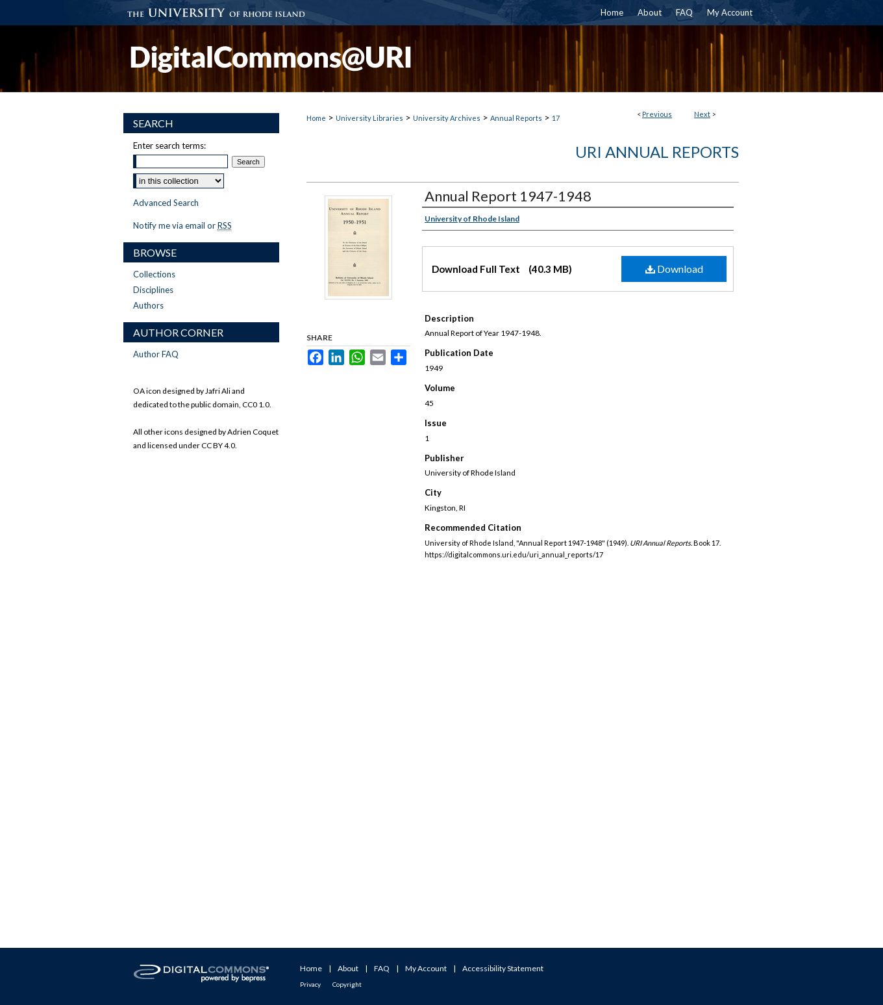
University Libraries (369, 118)
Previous (657, 114)
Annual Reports (516, 118)
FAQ (382, 968)
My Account (426, 968)
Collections (154, 274)
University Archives (446, 118)
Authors (148, 305)
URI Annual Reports (657, 151)
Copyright (347, 984)
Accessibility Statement (502, 968)
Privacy (310, 984)
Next (702, 114)
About (348, 968)
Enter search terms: (169, 145)
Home (316, 118)
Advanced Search (166, 202)
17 (556, 118)
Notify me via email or (182, 225)
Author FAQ (156, 354)
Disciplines (153, 290)
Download (674, 268)
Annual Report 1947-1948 (508, 196)
